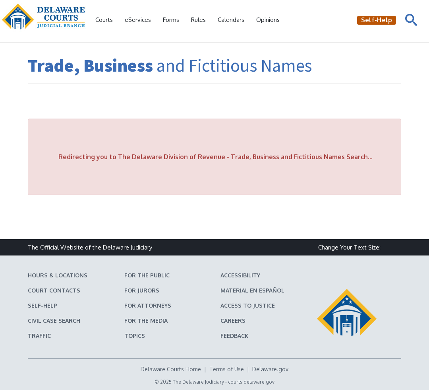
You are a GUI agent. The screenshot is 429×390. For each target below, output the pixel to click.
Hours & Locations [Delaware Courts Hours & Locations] (57, 275)
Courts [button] (104, 19)
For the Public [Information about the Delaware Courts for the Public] (147, 275)
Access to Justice (247, 305)
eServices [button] (138, 19)
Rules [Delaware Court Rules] (198, 19)
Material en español (252, 290)
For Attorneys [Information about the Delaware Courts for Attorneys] (147, 305)
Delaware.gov (270, 369)
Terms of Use (226, 369)
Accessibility (240, 275)
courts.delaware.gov (251, 382)
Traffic (39, 335)
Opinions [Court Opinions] (268, 19)
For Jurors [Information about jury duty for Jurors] (141, 290)
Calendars (231, 19)
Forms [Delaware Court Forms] (171, 19)
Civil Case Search (54, 320)
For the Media (146, 320)
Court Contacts (54, 290)
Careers (232, 320)
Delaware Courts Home (171, 369)
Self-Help (42, 305)
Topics (134, 335)
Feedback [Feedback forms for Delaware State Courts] (234, 335)
